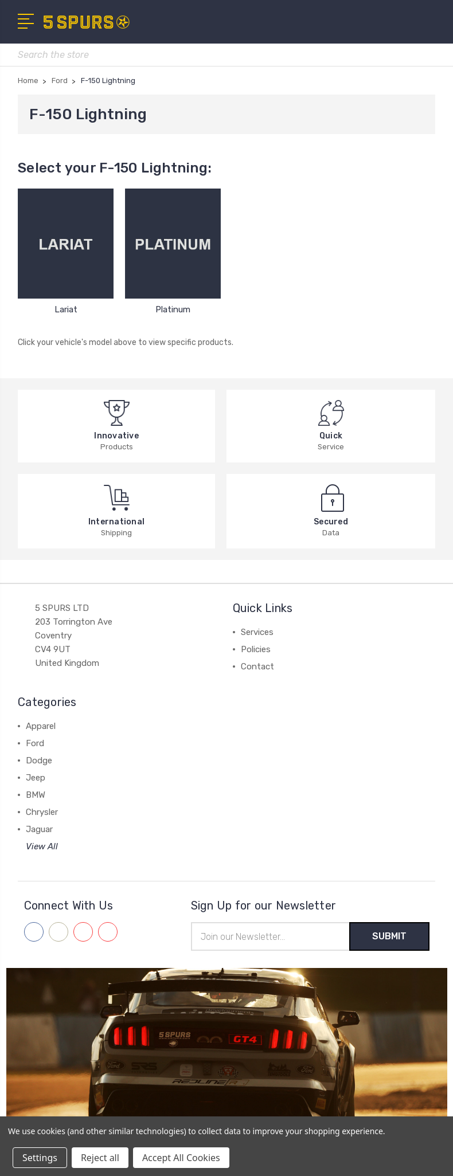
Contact (257, 666)
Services (257, 632)
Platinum (172, 309)
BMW (35, 795)
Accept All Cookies (181, 1157)
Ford (35, 743)
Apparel (41, 726)
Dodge (39, 760)
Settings (39, 1157)
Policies (256, 649)
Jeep (35, 778)
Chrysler (42, 812)
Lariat (65, 309)
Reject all (100, 1157)
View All (42, 846)
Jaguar (39, 829)
